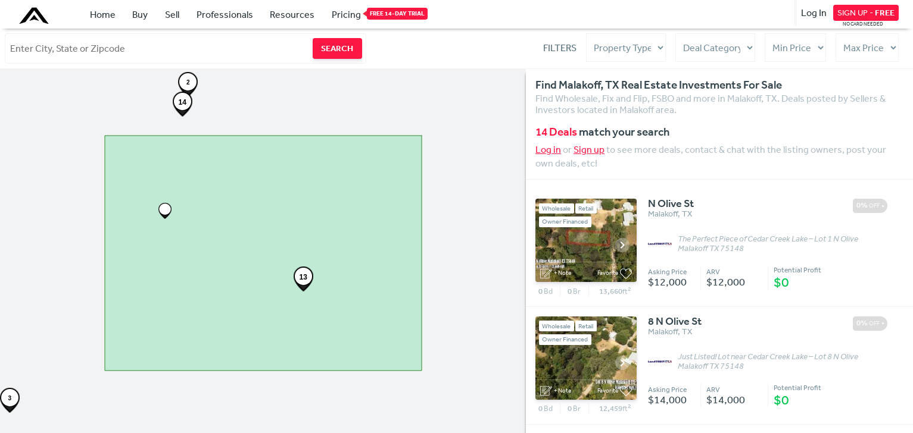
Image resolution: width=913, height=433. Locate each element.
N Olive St (671, 204)
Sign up (589, 149)
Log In (814, 12)
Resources (292, 14)
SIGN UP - (866, 12)
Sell (172, 14)
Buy (140, 14)
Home (103, 14)
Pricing (346, 14)
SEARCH (337, 48)
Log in (548, 149)
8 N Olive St (675, 321)
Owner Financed (565, 221)
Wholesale (556, 208)
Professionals (225, 14)
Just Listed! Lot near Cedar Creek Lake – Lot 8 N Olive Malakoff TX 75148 (768, 361)
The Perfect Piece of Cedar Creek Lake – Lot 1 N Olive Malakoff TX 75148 (768, 243)
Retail (585, 208)
